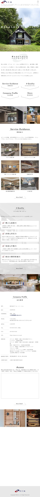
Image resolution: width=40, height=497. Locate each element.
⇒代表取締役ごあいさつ (15, 315)
